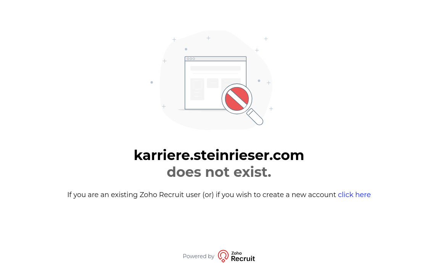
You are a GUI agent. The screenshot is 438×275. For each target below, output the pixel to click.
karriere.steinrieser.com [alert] (219, 163)
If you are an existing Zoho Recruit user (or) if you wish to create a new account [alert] (219, 195)
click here (354, 195)
